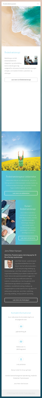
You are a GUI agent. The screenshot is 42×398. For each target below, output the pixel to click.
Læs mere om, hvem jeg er (21, 300)
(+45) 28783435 (21, 364)
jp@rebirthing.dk (21, 332)
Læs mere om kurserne (28, 238)
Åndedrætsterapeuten (9, 4)
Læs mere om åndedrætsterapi (21, 80)
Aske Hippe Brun (30, 393)
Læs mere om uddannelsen (21, 193)
